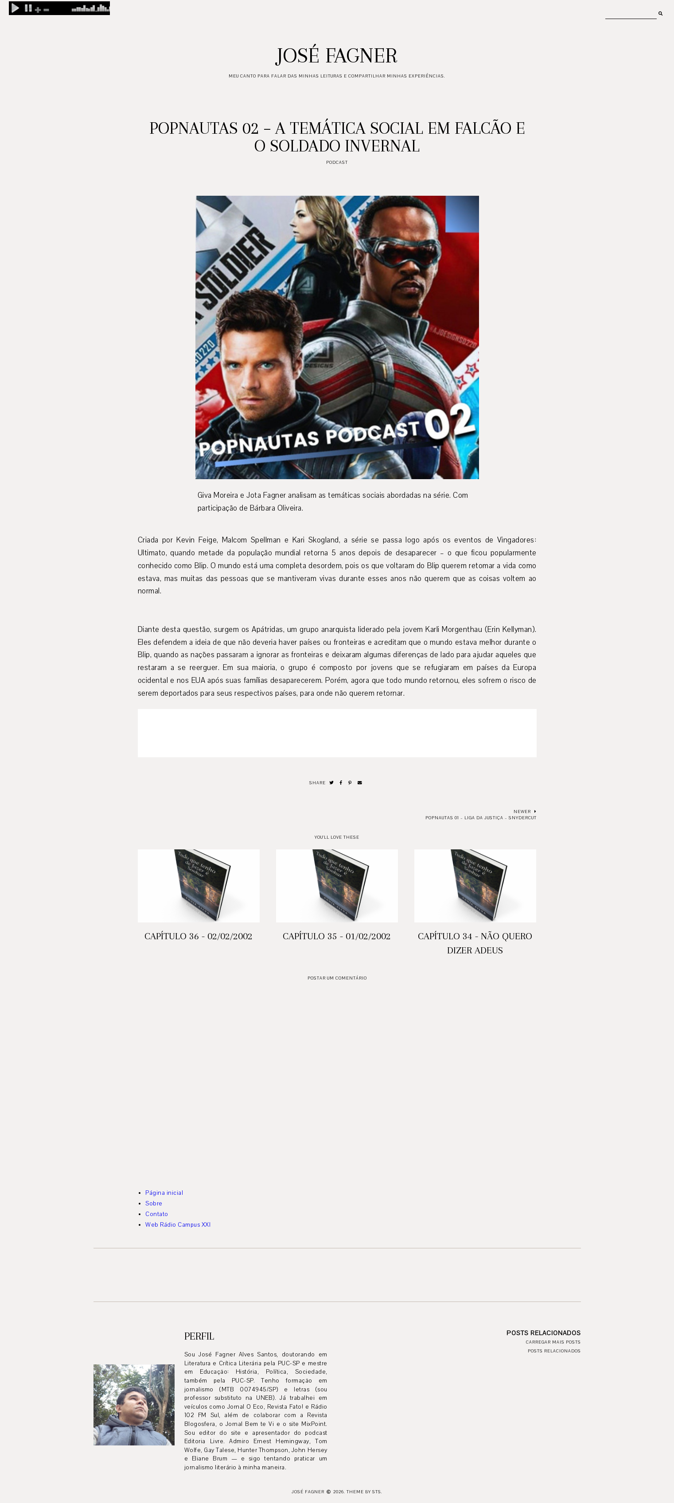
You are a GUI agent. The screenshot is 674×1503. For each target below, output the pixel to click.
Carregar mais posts (553, 1342)
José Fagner (337, 55)
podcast (337, 162)
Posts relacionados (554, 1351)
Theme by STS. (364, 1492)
